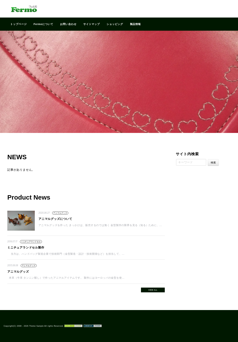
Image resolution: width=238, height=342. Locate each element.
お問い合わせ (68, 24)
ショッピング (115, 24)
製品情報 (135, 24)
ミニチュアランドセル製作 (25, 247)
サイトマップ (91, 24)
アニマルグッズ (60, 213)
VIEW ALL (152, 290)
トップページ (18, 24)
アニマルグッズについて (55, 218)
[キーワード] (191, 162)
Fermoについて (43, 24)
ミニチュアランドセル (31, 242)
